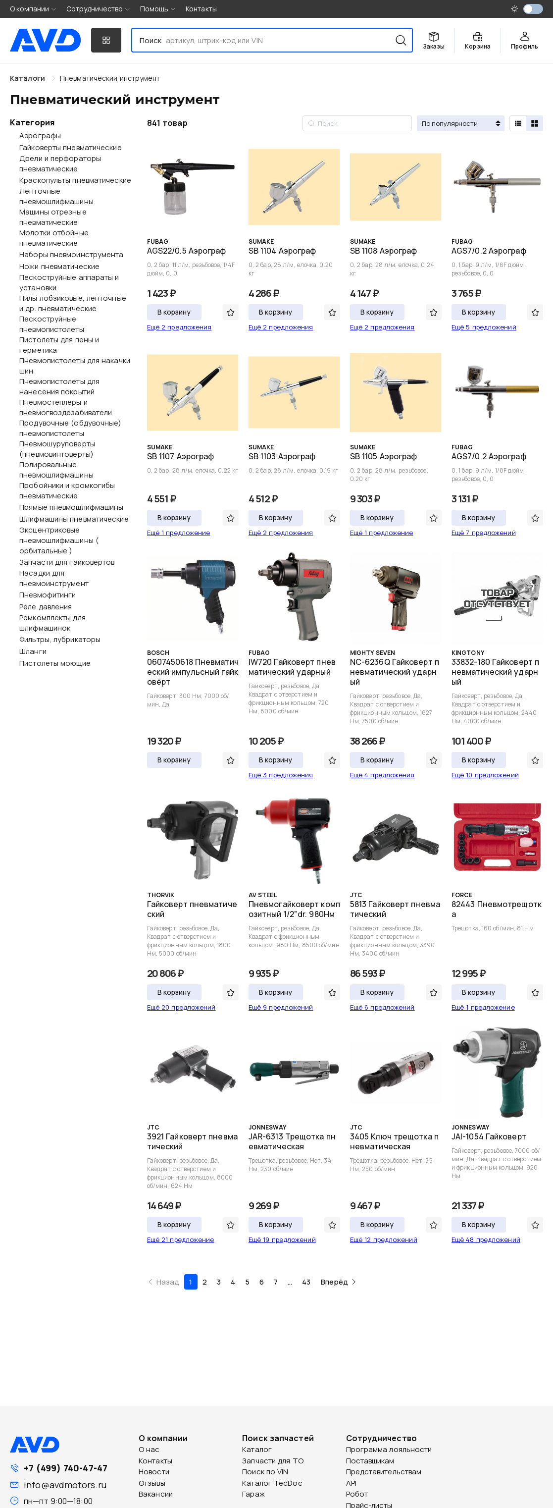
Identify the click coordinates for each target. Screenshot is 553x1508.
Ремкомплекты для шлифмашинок (52, 622)
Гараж (253, 1494)
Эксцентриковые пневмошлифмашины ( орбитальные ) (59, 540)
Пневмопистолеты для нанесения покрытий (59, 386)
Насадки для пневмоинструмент (54, 578)
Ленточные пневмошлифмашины (56, 196)
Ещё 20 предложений (181, 1007)
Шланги (33, 651)
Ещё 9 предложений (281, 1007)
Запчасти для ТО (272, 1460)
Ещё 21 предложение (180, 1239)
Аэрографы (40, 135)
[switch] (533, 9)
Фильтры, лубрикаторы (60, 639)
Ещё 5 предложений (484, 327)
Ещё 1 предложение (178, 532)
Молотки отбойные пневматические (54, 237)
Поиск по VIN (265, 1471)
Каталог (257, 1449)
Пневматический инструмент (110, 78)
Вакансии (156, 1494)
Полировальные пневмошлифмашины (56, 469)
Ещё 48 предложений (486, 1239)
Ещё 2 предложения (179, 327)
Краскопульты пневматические (75, 180)
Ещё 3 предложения (281, 774)
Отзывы (152, 1483)
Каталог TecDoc (272, 1483)
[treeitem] (69, 135)
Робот (357, 1494)
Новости (154, 1471)
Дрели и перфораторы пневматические (60, 163)
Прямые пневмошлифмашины (71, 507)
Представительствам (384, 1471)
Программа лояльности (389, 1449)
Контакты (201, 8)
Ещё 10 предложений (485, 774)
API (351, 1483)
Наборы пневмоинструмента (71, 254)
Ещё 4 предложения (382, 774)
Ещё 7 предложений (484, 532)
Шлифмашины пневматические (74, 519)
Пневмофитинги (47, 595)
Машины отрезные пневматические (53, 217)
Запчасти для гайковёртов (66, 562)
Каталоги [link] (28, 78)
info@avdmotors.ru (65, 1485)
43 (306, 1282)
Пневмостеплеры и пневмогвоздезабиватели (65, 407)
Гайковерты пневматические (70, 147)
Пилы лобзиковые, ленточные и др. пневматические (72, 303)
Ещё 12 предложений (383, 1239)
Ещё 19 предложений (282, 1239)
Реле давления (45, 606)
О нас (149, 1449)
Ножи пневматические (59, 266)
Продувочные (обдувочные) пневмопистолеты (70, 428)
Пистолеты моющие (55, 663)
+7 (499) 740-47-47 (65, 1468)
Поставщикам (370, 1460)
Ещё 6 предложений (382, 1007)
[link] (110, 78)
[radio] (517, 123)
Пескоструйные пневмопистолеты (51, 324)
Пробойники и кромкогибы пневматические (67, 490)
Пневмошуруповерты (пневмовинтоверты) (57, 448)
